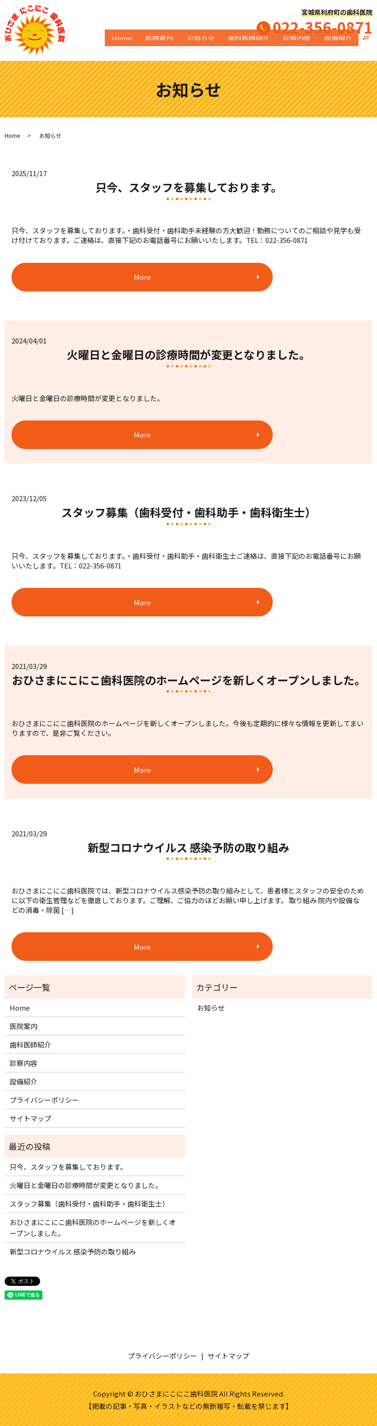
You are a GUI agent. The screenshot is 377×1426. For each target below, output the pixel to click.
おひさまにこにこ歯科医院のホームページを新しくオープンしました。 (188, 680)
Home (158, 46)
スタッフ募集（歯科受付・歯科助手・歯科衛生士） (188, 512)
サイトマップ (30, 1118)
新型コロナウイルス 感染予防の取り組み (188, 847)
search (365, 46)
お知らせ (224, 46)
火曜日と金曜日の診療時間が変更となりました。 (188, 354)
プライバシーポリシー (44, 1100)
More (67, 277)
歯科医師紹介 (265, 46)
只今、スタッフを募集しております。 (189, 187)
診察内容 (307, 46)
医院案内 (189, 46)
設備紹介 (341, 46)
